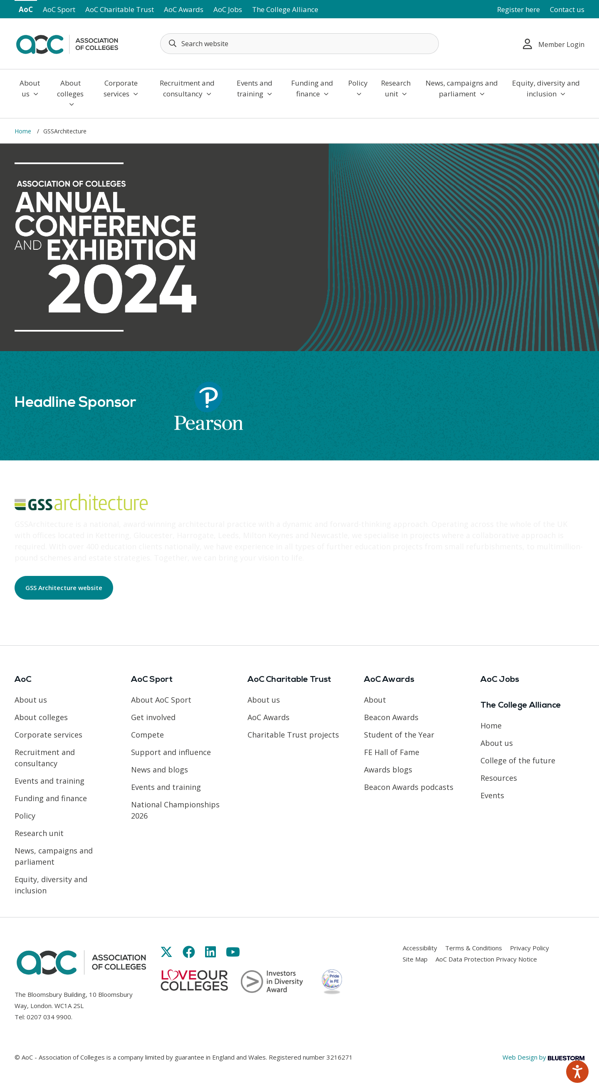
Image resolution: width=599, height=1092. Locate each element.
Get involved (153, 717)
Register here (518, 9)
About (375, 700)
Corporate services (121, 88)
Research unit (396, 88)
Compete (147, 735)
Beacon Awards (391, 717)
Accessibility (420, 948)
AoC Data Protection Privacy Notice (486, 959)
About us (30, 88)
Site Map (415, 959)
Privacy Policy (529, 948)
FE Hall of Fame (391, 752)
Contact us (567, 9)
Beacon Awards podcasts (408, 787)
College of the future (517, 760)
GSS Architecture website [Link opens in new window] (63, 587)
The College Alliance (285, 9)
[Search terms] (299, 43)
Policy (358, 87)
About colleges (70, 93)
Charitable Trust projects (293, 735)
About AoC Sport (161, 700)
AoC (26, 9)
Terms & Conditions (473, 948)
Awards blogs (388, 770)
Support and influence (171, 752)
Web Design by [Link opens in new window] (543, 1057)
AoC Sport (59, 9)
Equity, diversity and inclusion (546, 88)
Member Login (553, 44)
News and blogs (159, 770)
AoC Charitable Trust (119, 9)
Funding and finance (312, 88)
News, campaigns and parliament (462, 88)
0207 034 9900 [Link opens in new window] (49, 1017)
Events (492, 795)
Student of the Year (399, 735)
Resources (498, 778)
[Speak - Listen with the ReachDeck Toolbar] (577, 1071)
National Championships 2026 (175, 810)
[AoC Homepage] (67, 42)
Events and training (254, 88)
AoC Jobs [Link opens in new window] (227, 9)
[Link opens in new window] (166, 951)
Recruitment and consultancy (187, 88)
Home (24, 131)
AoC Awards (183, 9)
